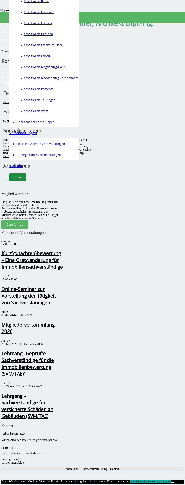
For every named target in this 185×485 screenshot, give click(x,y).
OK (133, 481)
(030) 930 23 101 (11, 447)
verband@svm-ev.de (13, 433)
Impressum (71, 468)
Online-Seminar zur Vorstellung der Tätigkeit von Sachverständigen (28, 296)
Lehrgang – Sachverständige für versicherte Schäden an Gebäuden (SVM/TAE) (27, 406)
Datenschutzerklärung (94, 468)
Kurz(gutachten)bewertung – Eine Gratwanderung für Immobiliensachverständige (32, 260)
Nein (140, 481)
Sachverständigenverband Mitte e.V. (22, 453)
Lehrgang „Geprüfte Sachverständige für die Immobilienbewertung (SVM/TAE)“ (27, 363)
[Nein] (172, 482)
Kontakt (115, 468)
